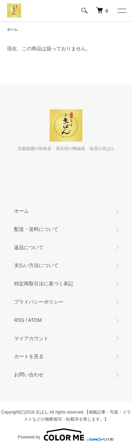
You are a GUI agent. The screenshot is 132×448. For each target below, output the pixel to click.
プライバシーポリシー (38, 302)
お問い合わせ (29, 374)
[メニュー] (121, 10)
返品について (29, 247)
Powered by (66, 434)
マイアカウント (31, 338)
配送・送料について (36, 229)
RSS (19, 320)
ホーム (12, 29)
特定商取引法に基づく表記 (43, 283)
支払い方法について (36, 265)
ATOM (35, 320)
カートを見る (29, 356)
